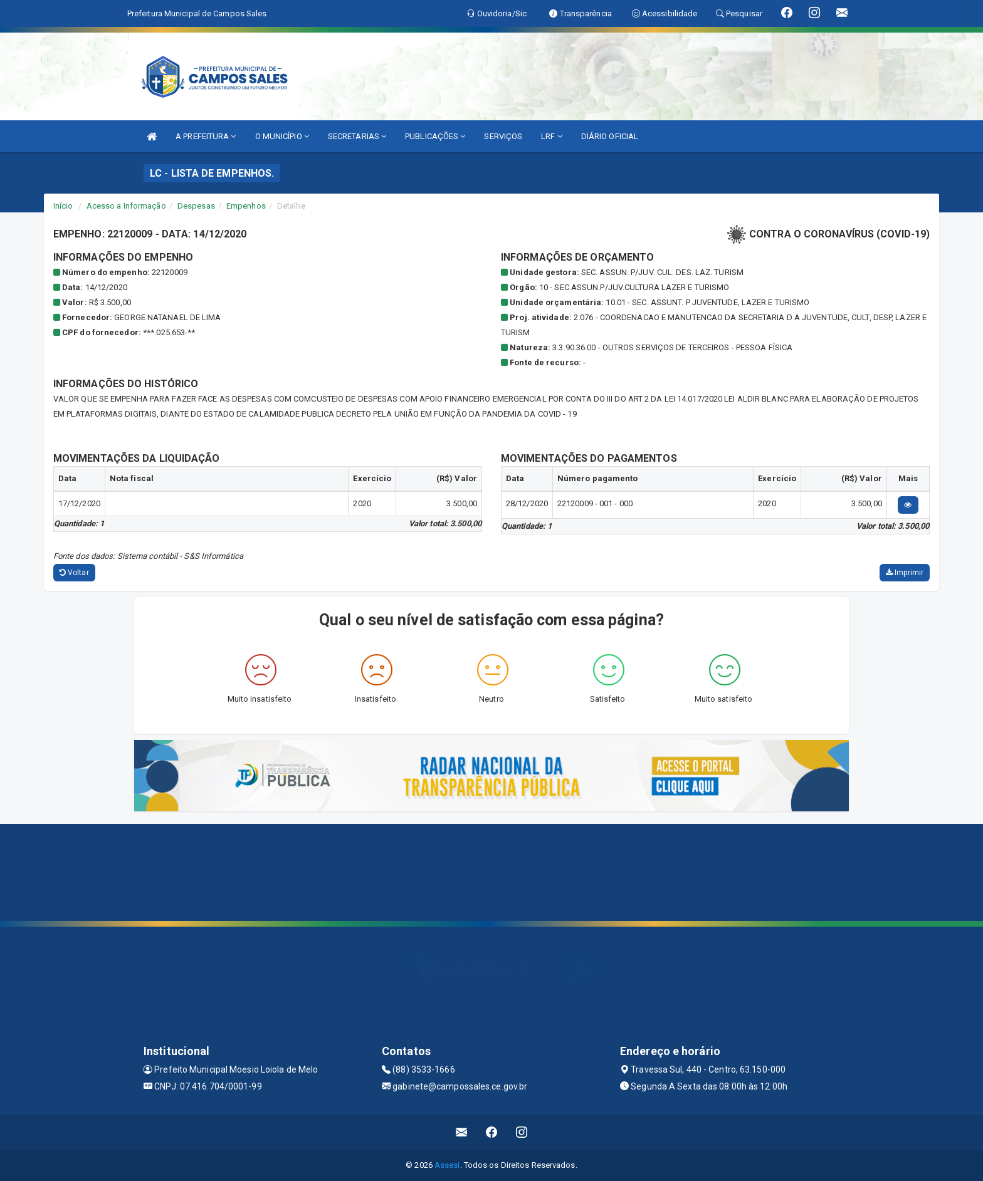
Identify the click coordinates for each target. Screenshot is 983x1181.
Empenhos (246, 206)
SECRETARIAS (357, 136)
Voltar (74, 572)
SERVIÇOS (503, 136)
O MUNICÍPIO (282, 136)
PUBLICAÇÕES (435, 136)
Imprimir (904, 572)
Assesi (447, 1165)
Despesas (196, 206)
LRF (551, 136)
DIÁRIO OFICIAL (609, 136)
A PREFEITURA (206, 136)
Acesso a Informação (126, 206)
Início (63, 206)
